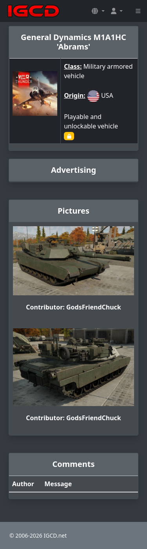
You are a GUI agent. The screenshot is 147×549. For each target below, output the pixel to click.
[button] (98, 11)
